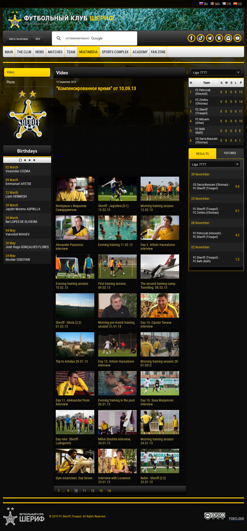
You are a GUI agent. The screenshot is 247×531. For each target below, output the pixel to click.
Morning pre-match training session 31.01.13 (116, 324)
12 (92, 491)
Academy (140, 52)
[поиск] (94, 38)
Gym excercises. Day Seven (74, 478)
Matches (55, 52)
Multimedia (88, 52)
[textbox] (213, 73)
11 (84, 491)
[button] (238, 73)
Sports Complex (115, 52)
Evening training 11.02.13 (115, 245)
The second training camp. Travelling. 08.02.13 (158, 285)
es (237, 4)
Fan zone (158, 52)
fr (226, 4)
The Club (24, 52)
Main (9, 52)
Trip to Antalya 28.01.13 (72, 361)
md (215, 4)
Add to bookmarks (18, 39)
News (39, 52)
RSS (38, 39)
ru (203, 4)
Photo (11, 82)
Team (71, 52)
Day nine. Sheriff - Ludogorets (67, 441)
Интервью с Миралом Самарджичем (71, 208)
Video (11, 72)
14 (109, 491)
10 (76, 491)
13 (101, 491)
